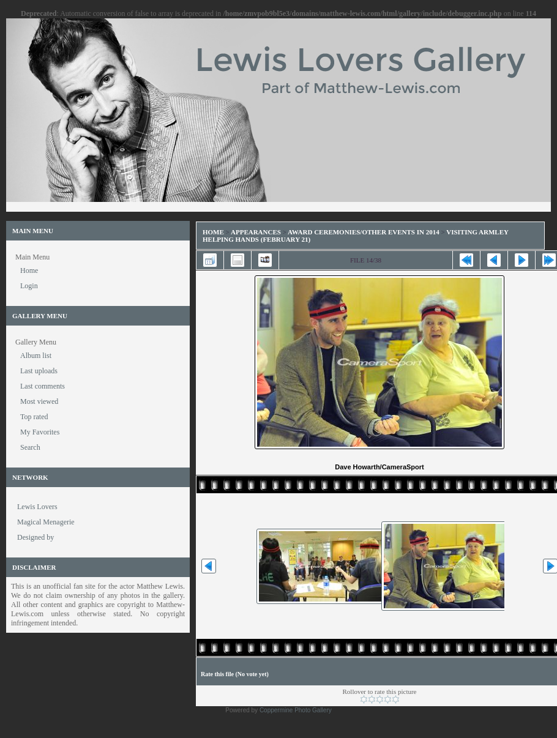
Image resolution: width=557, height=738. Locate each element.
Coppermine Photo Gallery (296, 710)
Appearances (256, 232)
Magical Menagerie (46, 522)
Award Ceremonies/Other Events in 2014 (363, 232)
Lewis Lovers (37, 506)
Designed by (35, 537)
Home (213, 232)
